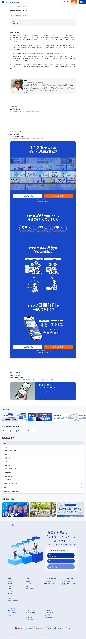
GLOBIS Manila (29, 617)
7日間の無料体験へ (58, 196)
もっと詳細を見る (27, 196)
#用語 (12, 15)
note (68, 628)
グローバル (7, 461)
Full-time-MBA (12, 595)
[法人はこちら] (82, 2)
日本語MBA (10, 583)
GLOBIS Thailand (29, 619)
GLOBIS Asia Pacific (30, 610)
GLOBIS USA (28, 621)
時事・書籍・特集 (9, 476)
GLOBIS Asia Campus (30, 612)
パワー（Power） (17, 24)
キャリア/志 (8, 480)
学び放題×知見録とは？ (78, 438)
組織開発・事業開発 (30, 590)
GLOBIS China (29, 614)
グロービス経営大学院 (10, 469)
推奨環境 (28, 634)
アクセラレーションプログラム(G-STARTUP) (68, 584)
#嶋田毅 (24, 15)
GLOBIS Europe (29, 615)
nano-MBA (11, 591)
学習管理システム (29, 588)
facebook (58, 628)
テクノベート (8, 472)
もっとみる (26, 92)
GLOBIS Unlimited (11, 602)
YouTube (18, 628)
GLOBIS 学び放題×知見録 (13, 600)
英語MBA (10, 590)
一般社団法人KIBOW (49, 612)
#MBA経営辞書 (18, 15)
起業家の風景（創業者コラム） (11, 491)
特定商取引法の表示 (41, 634)
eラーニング (28, 585)
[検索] (64, 1)
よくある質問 (33, 634)
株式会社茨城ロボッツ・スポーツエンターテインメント (52, 615)
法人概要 (9, 634)
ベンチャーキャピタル (66, 581)
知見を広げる (15, 6)
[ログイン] (67, 1)
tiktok (28, 628)
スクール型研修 (29, 583)
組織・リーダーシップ (10, 454)
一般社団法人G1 (48, 610)
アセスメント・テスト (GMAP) (32, 586)
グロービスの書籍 (47, 581)
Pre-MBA (11, 593)
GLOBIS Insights (47, 585)
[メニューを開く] (3, 2)
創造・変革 (7, 465)
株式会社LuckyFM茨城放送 (50, 617)
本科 (60, 555)
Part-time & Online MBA (13, 596)
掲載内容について (49, 634)
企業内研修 (28, 581)
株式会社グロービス (12, 610)
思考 (6, 447)
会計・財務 (7, 458)
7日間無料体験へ (73, 2)
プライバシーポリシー (21, 634)
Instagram (39, 628)
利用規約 (14, 634)
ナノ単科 (60, 566)
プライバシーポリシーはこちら (42, 392)
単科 (60, 561)
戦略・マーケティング (10, 450)
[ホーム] (10, 6)
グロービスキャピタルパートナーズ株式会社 (15, 615)
